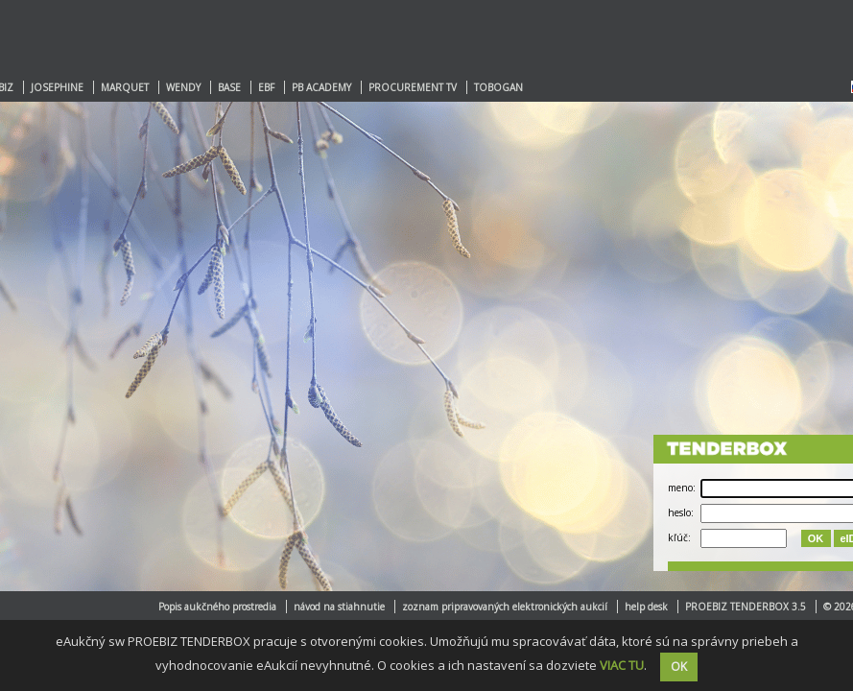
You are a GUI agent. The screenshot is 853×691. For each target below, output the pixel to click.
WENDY (183, 87)
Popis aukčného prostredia (217, 606)
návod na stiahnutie (339, 606)
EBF (266, 87)
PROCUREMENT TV (412, 87)
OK (816, 538)
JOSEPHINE (57, 87)
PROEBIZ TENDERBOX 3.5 (745, 606)
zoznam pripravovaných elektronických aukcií (504, 606)
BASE (229, 87)
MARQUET (125, 87)
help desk (646, 606)
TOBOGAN (498, 87)
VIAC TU (622, 665)
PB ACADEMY (321, 87)
